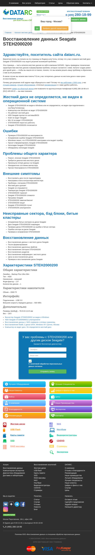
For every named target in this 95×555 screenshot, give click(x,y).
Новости (37, 507)
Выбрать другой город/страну (55, 28)
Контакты (87, 3)
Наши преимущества (73, 475)
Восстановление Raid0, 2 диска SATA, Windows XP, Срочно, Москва (32, 325)
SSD (12, 441)
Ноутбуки (61, 429)
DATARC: (68, 465)
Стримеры (62, 446)
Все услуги (26, 3)
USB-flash (38, 471)
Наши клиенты (71, 483)
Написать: (69, 496)
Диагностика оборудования (14, 473)
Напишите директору (73, 507)
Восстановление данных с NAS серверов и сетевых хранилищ (30, 322)
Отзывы (37, 504)
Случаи (68, 488)
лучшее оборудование (26, 85)
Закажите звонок (78, 20)
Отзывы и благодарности (75, 471)
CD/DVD (60, 441)
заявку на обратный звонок (23, 89)
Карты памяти (17, 435)
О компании (14, 3)
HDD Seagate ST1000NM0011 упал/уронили (22, 320)
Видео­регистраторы (67, 435)
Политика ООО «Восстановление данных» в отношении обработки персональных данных (47, 534)
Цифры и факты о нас (74, 485)
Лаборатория (40, 3)
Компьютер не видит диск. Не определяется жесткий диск (28, 327)
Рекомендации (71, 473)
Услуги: (6, 465)
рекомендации (50, 85)
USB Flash (15, 429)
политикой (34, 364)
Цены (60, 3)
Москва (40, 15)
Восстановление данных (13, 468)
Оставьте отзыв (71, 499)
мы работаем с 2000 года (71, 82)
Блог (36, 509)
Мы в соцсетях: (9, 496)
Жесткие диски (17, 424)
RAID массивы (17, 446)
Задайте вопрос (71, 504)
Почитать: (38, 496)
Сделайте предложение (74, 502)
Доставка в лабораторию (13, 475)
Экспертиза (62, 452)
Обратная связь (72, 3)
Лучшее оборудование (74, 478)
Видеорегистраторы (42, 485)
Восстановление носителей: (45, 465)
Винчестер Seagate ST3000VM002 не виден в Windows (27, 317)
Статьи (51, 3)
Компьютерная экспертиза (13, 471)
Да (37, 28)
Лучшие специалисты (73, 480)
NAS (59, 424)
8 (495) (78, 15)
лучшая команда (9, 85)
